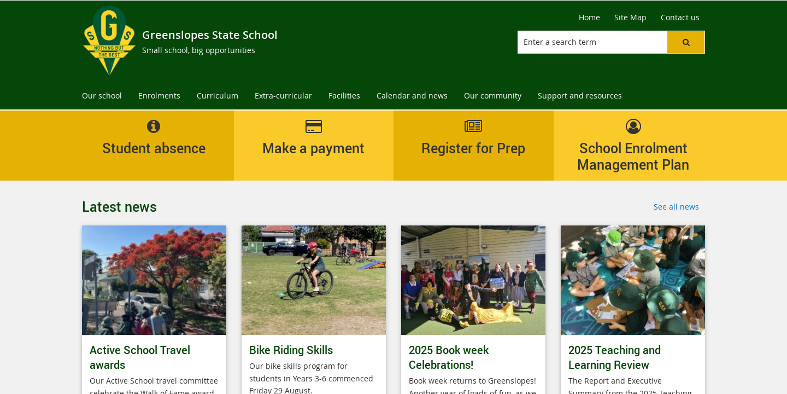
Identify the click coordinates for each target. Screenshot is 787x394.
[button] (685, 42)
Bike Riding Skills (291, 350)
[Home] (589, 17)
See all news (676, 206)
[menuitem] (102, 96)
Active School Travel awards (140, 357)
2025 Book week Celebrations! (449, 357)
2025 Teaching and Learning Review (614, 357)
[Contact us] (680, 17)
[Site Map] (630, 17)
